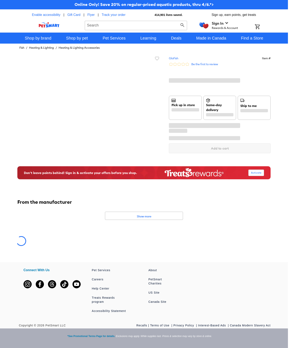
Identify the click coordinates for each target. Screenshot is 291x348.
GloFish (173, 58)
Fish (21, 48)
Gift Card (73, 15)
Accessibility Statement (109, 311)
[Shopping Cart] (263, 27)
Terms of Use (160, 325)
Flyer (91, 15)
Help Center (100, 288)
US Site (153, 292)
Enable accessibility (46, 15)
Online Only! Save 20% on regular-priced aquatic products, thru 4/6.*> (144, 4)
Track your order (114, 15)
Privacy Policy (184, 325)
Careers (98, 279)
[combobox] (136, 25)
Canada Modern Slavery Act (250, 325)
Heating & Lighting (41, 48)
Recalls (141, 325)
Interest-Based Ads (212, 325)
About (152, 270)
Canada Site (157, 301)
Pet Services (101, 270)
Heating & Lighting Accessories (79, 48)
